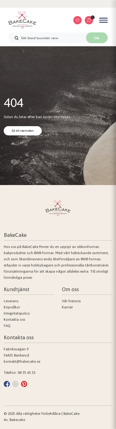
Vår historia (71, 301)
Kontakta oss (14, 319)
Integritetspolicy (17, 313)
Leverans (11, 301)
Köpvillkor (12, 307)
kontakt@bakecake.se (22, 361)
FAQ (7, 326)
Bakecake (17, 420)
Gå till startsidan (23, 130)
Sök (97, 37)
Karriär (67, 307)
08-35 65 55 (27, 372)
